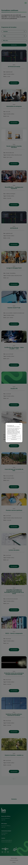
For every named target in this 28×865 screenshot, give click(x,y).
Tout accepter (14, 435)
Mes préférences (14, 439)
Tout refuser (14, 437)
